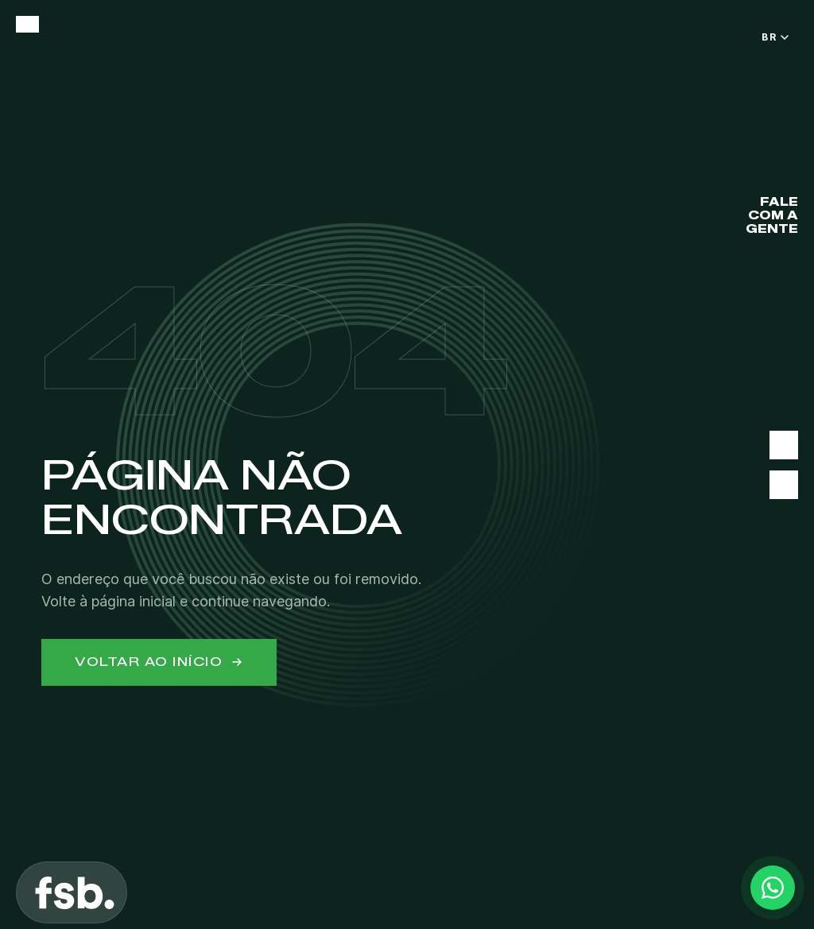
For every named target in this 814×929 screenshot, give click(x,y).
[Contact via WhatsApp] (772, 887)
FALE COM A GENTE (772, 216)
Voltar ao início (159, 662)
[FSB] (74, 892)
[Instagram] (783, 484)
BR (775, 37)
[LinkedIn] (783, 445)
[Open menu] (27, 24)
